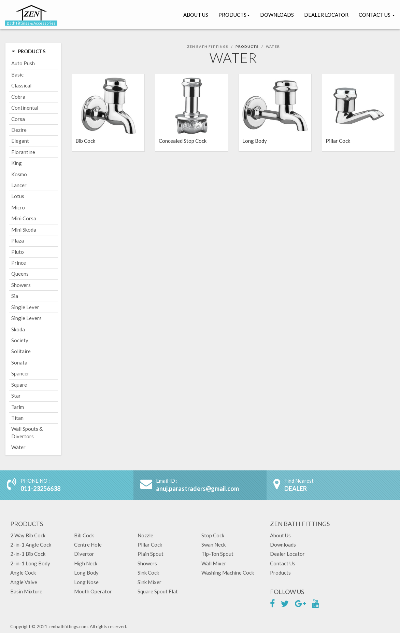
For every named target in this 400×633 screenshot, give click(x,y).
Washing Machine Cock (227, 572)
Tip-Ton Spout (217, 554)
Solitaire (21, 351)
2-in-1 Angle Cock (30, 544)
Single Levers (26, 318)
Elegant (20, 141)
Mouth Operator (93, 591)
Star (16, 396)
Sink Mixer (149, 582)
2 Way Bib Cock (27, 535)
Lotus (17, 196)
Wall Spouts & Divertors (27, 432)
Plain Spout (150, 554)
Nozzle (145, 535)
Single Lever (25, 307)
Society (19, 340)
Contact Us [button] (377, 15)
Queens (20, 274)
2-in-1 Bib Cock (27, 554)
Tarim (17, 407)
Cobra (18, 97)
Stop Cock (212, 535)
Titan (17, 418)
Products (234, 15)
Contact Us (282, 563)
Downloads (277, 15)
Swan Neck (213, 544)
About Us (195, 15)
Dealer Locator (326, 15)
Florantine (23, 152)
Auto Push (23, 63)
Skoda (18, 329)
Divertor (84, 554)
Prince (18, 263)
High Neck (85, 563)
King (16, 163)
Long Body (86, 572)
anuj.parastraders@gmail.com (197, 488)
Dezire (19, 130)
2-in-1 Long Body (30, 563)
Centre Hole (88, 544)
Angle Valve (23, 582)
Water (18, 447)
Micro (18, 207)
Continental (24, 108)
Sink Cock (148, 572)
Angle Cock (23, 572)
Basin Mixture (26, 591)
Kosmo (19, 174)
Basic (17, 74)
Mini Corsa (23, 218)
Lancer (19, 185)
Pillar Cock (150, 544)
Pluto (17, 252)
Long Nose (86, 582)
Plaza (17, 240)
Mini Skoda (23, 229)
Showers (21, 285)
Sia (14, 296)
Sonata (19, 362)
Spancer (20, 373)
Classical (21, 85)
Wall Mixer (213, 563)
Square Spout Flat (158, 591)
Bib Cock (84, 535)
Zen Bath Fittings (207, 46)
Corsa (18, 119)
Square (19, 385)
